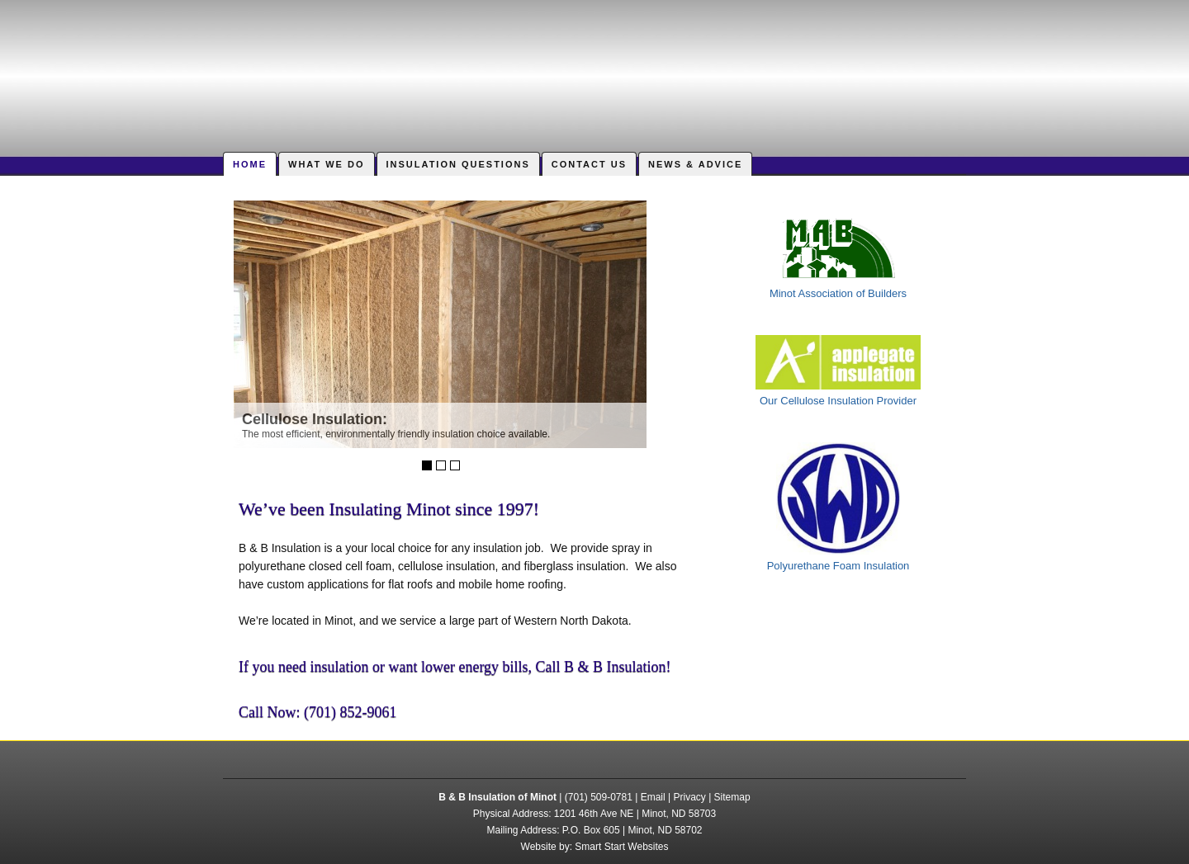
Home (250, 164)
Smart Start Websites (621, 846)
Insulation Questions (458, 164)
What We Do (326, 164)
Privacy (689, 797)
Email (653, 797)
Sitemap (732, 797)
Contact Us (589, 164)
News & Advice (695, 164)
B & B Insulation (594, 70)
